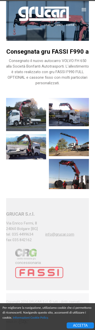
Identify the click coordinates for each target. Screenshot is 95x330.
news (59, 25)
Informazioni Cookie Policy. (31, 317)
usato (48, 25)
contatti (71, 25)
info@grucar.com (59, 234)
